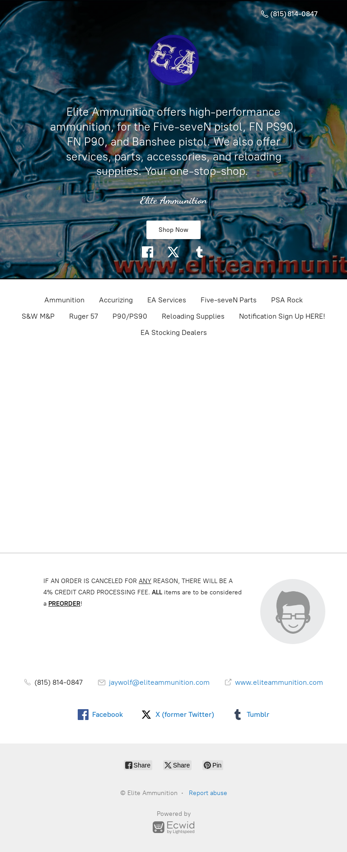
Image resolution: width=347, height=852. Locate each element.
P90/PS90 (130, 316)
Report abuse (208, 793)
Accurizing (116, 300)
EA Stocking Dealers (174, 332)
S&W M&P (38, 316)
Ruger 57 (83, 316)
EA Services (166, 300)
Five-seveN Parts (229, 300)
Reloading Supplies (193, 316)
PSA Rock (287, 300)
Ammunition (64, 300)
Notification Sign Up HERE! (282, 316)
